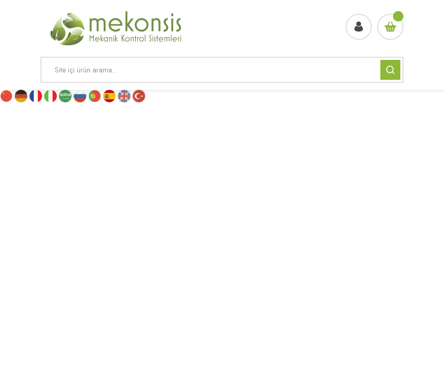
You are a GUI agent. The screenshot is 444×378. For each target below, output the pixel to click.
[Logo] (117, 27)
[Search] (222, 70)
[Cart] (390, 27)
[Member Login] (359, 27)
